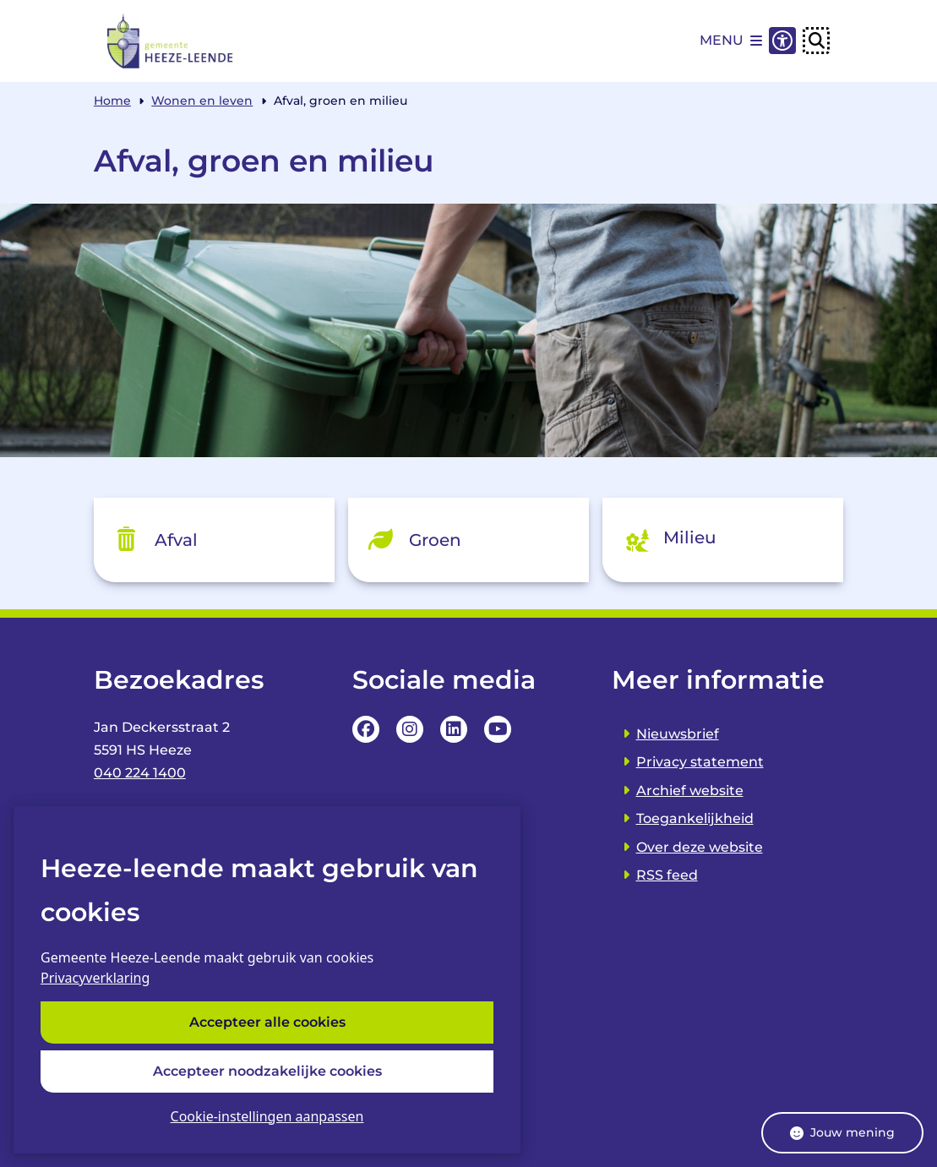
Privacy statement (700, 762)
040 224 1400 (140, 773)
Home (112, 100)
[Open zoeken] (816, 40)
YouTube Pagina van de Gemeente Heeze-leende (497, 729)
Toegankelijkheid (695, 818)
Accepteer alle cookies (267, 1023)
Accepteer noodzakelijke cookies (267, 1071)
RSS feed (667, 875)
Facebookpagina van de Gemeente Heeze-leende (365, 729)
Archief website (690, 791)
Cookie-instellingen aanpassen (267, 1116)
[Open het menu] (731, 40)
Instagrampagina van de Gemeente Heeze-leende (409, 729)
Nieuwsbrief (677, 734)
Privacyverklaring (95, 978)
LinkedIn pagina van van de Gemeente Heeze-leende (453, 729)
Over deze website (699, 847)
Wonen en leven (202, 100)
